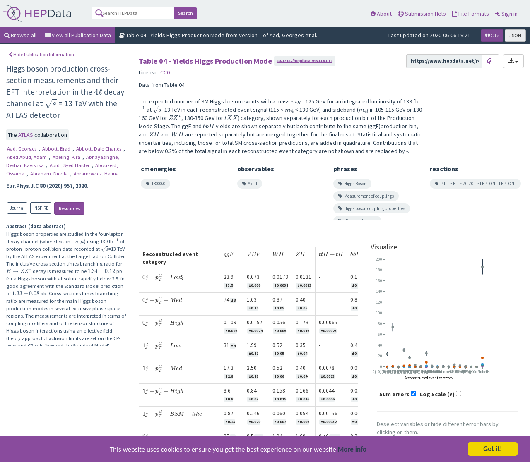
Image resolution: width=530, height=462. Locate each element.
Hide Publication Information (41, 54)
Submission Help (422, 13)
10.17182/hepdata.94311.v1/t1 (304, 60)
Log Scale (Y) (437, 394)
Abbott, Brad (57, 149)
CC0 (165, 72)
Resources (69, 208)
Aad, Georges (22, 149)
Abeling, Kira (67, 157)
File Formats (470, 13)
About (381, 13)
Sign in (506, 13)
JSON (515, 35)
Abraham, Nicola (49, 173)
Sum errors (394, 394)
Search (185, 13)
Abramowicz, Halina (96, 173)
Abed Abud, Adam (27, 157)
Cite (492, 35)
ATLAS (26, 135)
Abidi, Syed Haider (70, 165)
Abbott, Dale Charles (99, 149)
